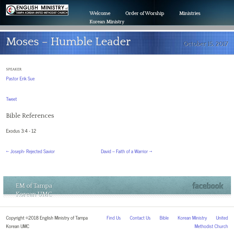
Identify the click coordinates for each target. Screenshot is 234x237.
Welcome (99, 13)
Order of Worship (144, 13)
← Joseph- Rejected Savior (30, 150)
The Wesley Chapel (37, 18)
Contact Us (140, 217)
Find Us (114, 217)
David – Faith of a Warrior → (126, 150)
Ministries (189, 13)
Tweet (11, 98)
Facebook (207, 185)
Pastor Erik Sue (20, 78)
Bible (164, 217)
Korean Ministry (106, 21)
